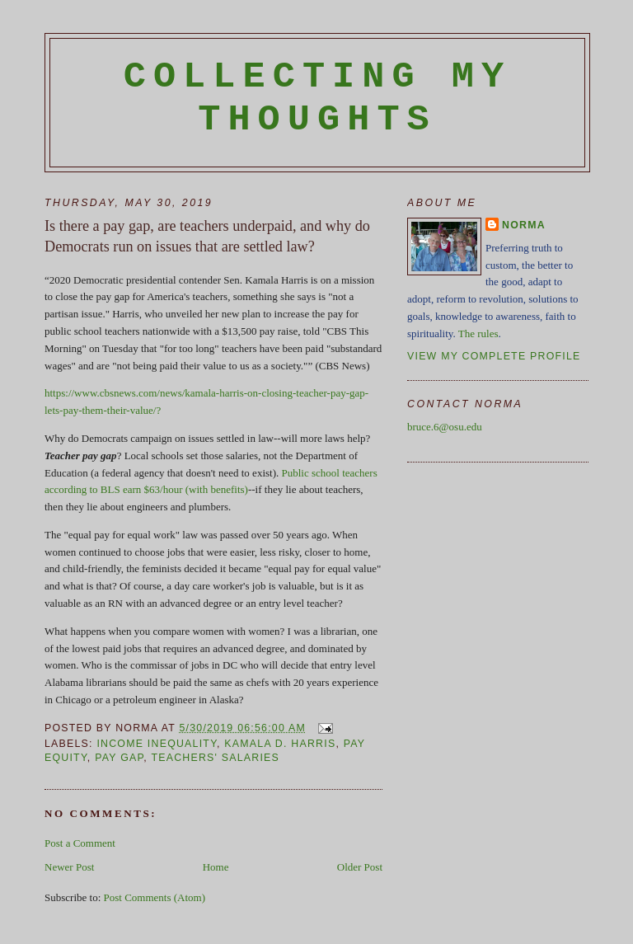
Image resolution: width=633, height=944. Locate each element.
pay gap (119, 757)
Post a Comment (80, 843)
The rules (478, 333)
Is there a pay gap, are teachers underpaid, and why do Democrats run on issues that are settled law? (207, 236)
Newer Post (69, 867)
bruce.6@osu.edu (444, 426)
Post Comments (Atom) (155, 897)
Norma (524, 225)
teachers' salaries (215, 757)
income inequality (156, 743)
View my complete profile (494, 356)
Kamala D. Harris (279, 743)
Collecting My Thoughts (318, 98)
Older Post (359, 867)
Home (216, 867)
